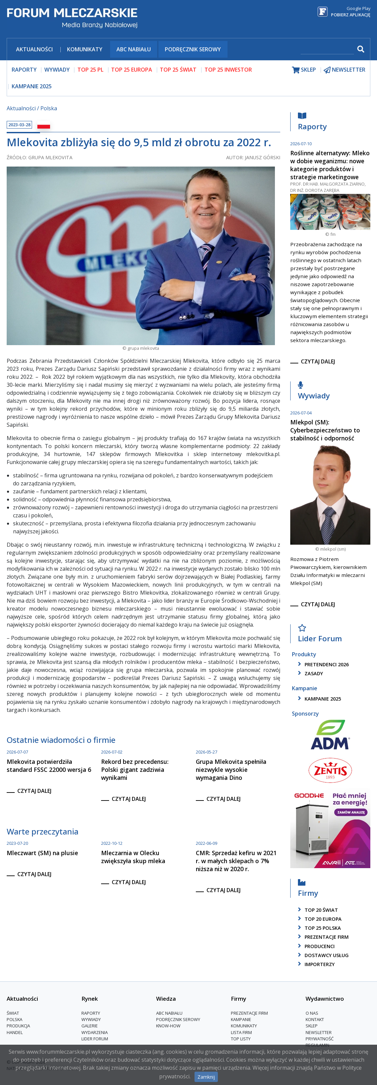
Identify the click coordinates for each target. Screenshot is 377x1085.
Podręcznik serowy (193, 49)
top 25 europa (131, 69)
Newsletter (319, 1032)
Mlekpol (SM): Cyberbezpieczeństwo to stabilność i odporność (325, 430)
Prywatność (320, 1039)
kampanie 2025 (318, 699)
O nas (312, 1013)
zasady (309, 673)
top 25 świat (178, 69)
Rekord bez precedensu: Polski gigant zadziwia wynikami (134, 770)
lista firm (241, 1032)
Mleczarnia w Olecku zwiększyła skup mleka (133, 857)
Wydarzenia (94, 1032)
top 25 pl (90, 69)
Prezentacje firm (322, 937)
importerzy (315, 964)
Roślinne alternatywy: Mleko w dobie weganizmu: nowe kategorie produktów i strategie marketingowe (330, 165)
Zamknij (206, 1077)
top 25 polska (318, 928)
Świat (13, 1013)
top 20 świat (317, 910)
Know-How (168, 1026)
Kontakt (315, 1019)
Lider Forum (320, 635)
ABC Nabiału (133, 49)
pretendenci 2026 (322, 664)
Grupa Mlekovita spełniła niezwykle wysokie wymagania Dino (231, 770)
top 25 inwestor (228, 69)
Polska (48, 108)
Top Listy (241, 1039)
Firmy (308, 889)
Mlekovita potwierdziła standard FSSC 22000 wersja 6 (49, 766)
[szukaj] (327, 49)
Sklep (312, 1026)
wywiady (57, 69)
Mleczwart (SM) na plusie (42, 853)
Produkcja (18, 1026)
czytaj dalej (34, 791)
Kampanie (241, 1019)
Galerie (89, 1026)
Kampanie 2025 (32, 86)
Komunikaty (84, 49)
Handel (15, 1032)
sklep (304, 70)
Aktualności (34, 49)
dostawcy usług (322, 955)
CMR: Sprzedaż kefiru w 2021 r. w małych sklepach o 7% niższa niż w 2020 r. (236, 861)
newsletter (344, 70)
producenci (315, 946)
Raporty (312, 123)
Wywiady (314, 392)
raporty (24, 69)
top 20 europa (319, 919)
